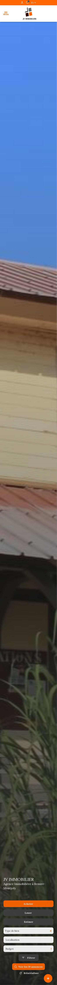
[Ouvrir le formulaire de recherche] (29, 966)
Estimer (28, 930)
